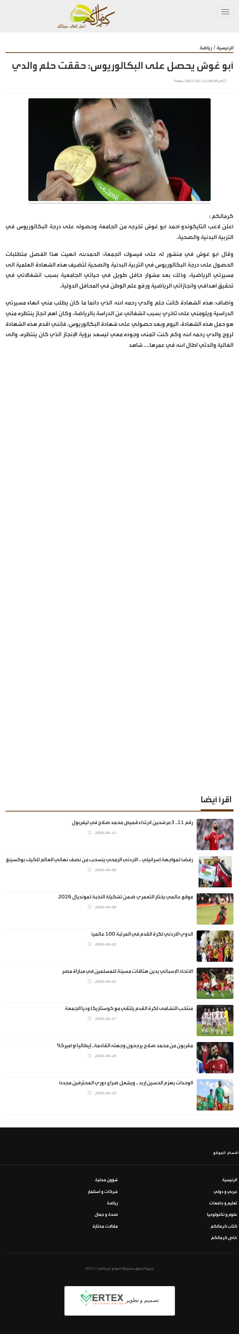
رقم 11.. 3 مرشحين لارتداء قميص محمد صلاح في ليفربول (132, 822)
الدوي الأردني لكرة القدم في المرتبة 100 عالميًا (142, 933)
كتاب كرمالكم (224, 1226)
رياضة (206, 48)
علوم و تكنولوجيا (222, 1214)
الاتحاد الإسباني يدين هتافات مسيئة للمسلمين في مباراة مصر (127, 971)
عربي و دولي (225, 1191)
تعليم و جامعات (223, 1203)
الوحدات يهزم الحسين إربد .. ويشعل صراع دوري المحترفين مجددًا (126, 1082)
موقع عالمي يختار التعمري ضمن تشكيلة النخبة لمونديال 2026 (125, 896)
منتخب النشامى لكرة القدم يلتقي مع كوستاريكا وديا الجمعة (129, 1008)
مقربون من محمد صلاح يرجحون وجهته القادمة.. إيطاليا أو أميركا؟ (125, 1045)
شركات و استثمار (103, 1191)
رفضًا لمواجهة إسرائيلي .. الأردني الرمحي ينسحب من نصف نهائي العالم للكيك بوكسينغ (99, 859)
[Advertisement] (119, 727)
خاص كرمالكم (224, 1237)
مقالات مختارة (105, 1226)
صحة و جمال (106, 1214)
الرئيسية (225, 48)
